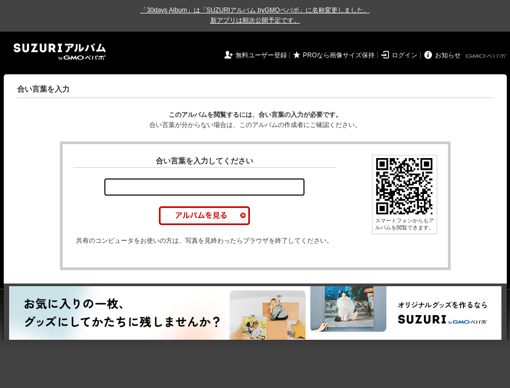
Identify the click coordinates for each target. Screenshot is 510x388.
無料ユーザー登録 (261, 55)
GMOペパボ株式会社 (487, 56)
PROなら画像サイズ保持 (339, 55)
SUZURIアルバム (60, 51)
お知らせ (448, 55)
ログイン (404, 55)
